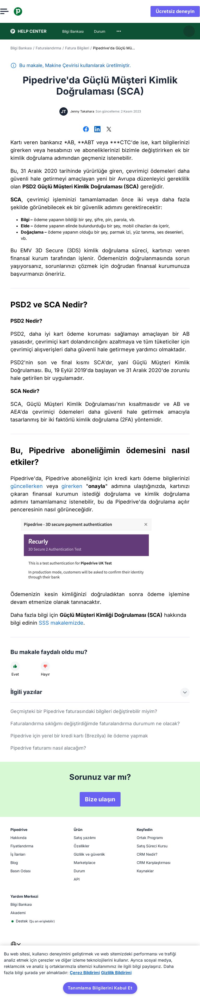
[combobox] (118, 31)
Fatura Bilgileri (77, 48)
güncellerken (26, 486)
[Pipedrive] (28, 11)
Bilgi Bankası (21, 48)
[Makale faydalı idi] (15, 666)
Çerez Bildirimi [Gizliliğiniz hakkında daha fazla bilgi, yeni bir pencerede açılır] (85, 972)
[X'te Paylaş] (109, 129)
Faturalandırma (48, 48)
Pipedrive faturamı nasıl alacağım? (48, 748)
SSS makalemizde (61, 623)
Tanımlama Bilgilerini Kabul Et (100, 987)
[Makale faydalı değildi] (45, 666)
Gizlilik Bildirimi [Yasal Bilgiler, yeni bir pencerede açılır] (116, 972)
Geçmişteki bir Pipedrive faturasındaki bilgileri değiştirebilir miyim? (83, 711)
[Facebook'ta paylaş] (86, 129)
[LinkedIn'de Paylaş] (97, 129)
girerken (71, 486)
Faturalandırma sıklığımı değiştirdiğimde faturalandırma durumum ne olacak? (95, 723)
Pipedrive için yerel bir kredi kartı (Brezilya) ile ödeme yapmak (79, 735)
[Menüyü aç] (14, 11)
